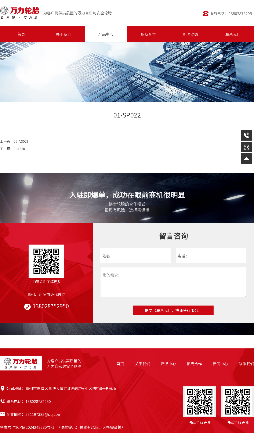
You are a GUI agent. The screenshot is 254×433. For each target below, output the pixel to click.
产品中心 (168, 363)
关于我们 (142, 363)
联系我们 (246, 363)
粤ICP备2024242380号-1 (33, 427)
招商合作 (194, 363)
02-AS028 (21, 141)
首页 (120, 363)
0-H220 (19, 148)
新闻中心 (220, 363)
